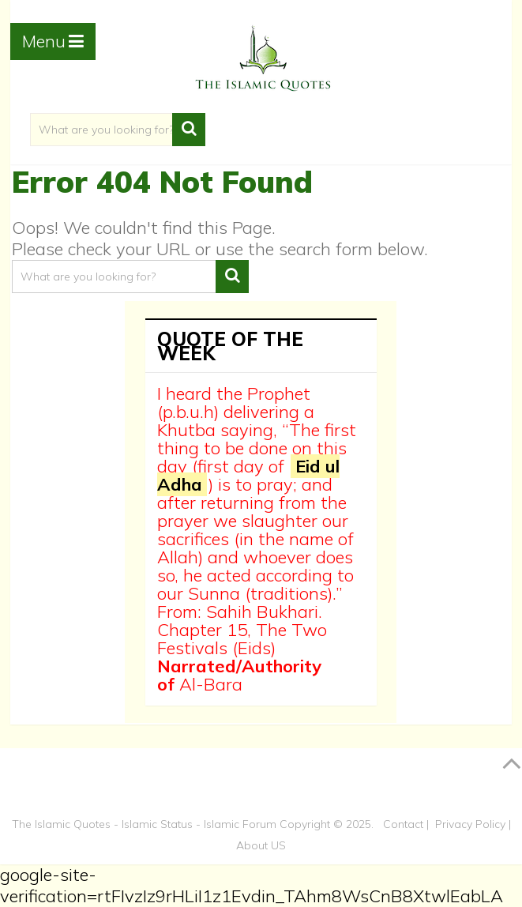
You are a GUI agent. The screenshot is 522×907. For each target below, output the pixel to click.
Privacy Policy (470, 824)
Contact (403, 824)
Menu (44, 41)
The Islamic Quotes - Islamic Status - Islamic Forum (144, 824)
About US (261, 845)
